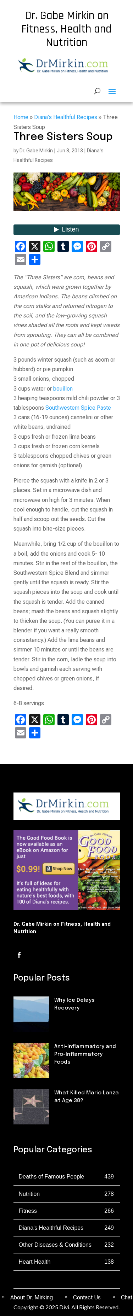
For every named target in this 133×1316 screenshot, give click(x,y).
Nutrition (66, 1074)
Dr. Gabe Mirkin (36, 150)
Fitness (64, 1020)
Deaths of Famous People (51, 1177)
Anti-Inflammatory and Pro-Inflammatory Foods (85, 1054)
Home (20, 117)
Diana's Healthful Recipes (65, 117)
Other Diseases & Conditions (55, 1245)
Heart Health (35, 1262)
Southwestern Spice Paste (78, 407)
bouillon (63, 388)
